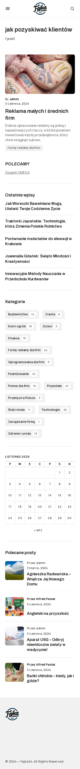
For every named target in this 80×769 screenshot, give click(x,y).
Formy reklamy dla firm (24, 148)
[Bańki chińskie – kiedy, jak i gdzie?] (14, 672)
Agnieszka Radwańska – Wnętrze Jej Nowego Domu (49, 579)
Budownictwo (22, 314)
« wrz (38, 530)
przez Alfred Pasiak (41, 599)
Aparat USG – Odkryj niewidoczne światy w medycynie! (46, 645)
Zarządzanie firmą (25, 421)
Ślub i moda (20, 409)
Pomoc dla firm (23, 386)
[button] (7, 8)
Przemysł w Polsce (25, 397)
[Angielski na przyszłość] (14, 606)
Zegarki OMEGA (17, 172)
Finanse (18, 338)
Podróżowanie (22, 374)
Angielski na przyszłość (48, 613)
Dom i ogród (20, 326)
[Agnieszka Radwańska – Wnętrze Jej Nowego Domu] (14, 570)
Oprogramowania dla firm (29, 362)
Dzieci (51, 326)
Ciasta (53, 314)
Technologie (54, 409)
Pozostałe (58, 386)
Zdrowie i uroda (23, 433)
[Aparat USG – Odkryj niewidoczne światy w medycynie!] (14, 636)
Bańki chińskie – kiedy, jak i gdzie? (50, 678)
